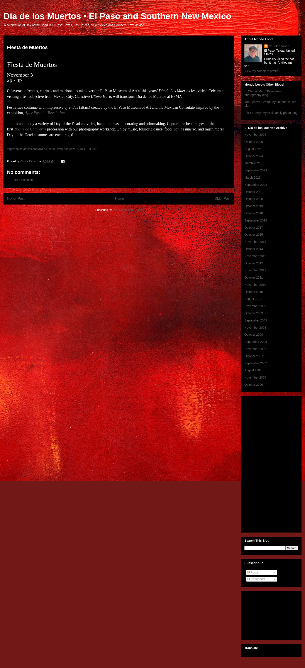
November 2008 (255, 327)
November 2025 (255, 134)
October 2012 (253, 263)
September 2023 (255, 170)
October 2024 (253, 156)
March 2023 (252, 177)
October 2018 (253, 213)
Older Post (222, 198)
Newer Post (16, 198)
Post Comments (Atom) (127, 209)
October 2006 (253, 384)
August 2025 (253, 149)
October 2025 (253, 142)
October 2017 (253, 227)
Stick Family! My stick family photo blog (271, 113)
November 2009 (255, 306)
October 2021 (253, 192)
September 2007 (255, 363)
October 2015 (253, 234)
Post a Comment (23, 179)
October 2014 (253, 249)
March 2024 (252, 163)
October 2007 (253, 356)
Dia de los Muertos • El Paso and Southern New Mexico (117, 16)
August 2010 (253, 299)
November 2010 (255, 284)
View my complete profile (261, 71)
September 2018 (255, 220)
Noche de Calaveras (30, 129)
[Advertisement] (261, 463)
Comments (256, 579)
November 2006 (255, 377)
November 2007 (255, 349)
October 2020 (253, 199)
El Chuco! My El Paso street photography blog (263, 93)
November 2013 (255, 256)
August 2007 (253, 370)
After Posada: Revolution (45, 113)
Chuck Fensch (279, 46)
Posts (252, 572)
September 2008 (255, 341)
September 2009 (255, 320)
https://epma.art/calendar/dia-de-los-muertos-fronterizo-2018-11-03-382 (52, 149)
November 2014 (255, 242)
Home (119, 198)
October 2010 (253, 292)
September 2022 (255, 184)
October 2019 (253, 206)
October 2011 (253, 277)
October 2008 (253, 334)
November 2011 (255, 270)
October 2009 (253, 313)
